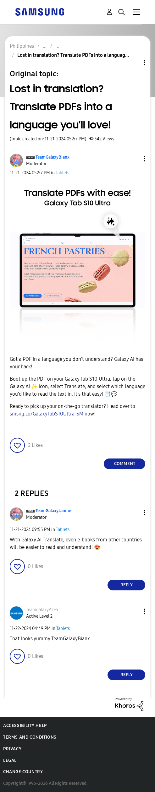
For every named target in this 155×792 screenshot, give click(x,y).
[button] (134, 159)
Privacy (12, 748)
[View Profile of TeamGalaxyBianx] (52, 157)
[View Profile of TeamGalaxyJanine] (53, 510)
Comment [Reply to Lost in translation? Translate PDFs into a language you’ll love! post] (124, 463)
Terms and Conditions (30, 737)
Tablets (62, 173)
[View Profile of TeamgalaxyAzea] (42, 609)
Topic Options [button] (134, 62)
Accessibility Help (25, 725)
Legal (10, 760)
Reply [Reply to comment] (126, 585)
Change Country (23, 771)
